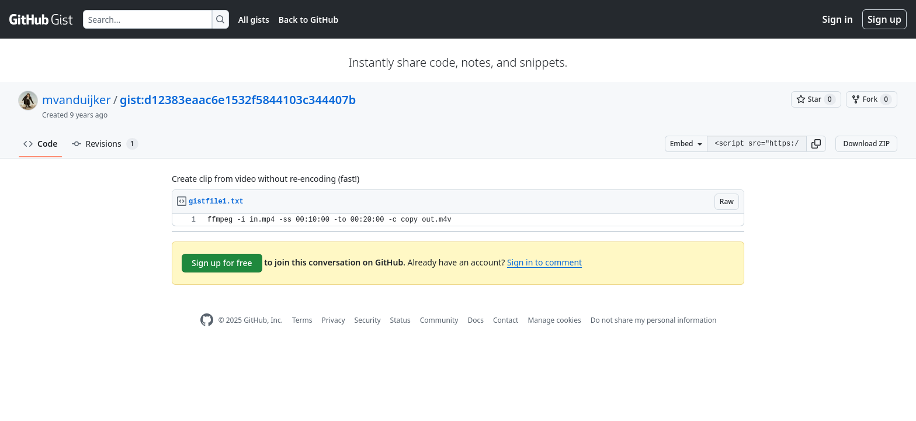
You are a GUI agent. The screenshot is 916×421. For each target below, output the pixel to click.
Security (368, 320)
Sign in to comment (544, 262)
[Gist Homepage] (41, 19)
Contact (505, 320)
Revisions (105, 144)
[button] (816, 144)
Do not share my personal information (654, 320)
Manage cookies (554, 320)
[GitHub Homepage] (207, 320)
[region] (458, 220)
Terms (302, 320)
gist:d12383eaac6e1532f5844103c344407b (238, 100)
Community (439, 320)
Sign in (838, 19)
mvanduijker (76, 100)
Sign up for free (222, 262)
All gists (253, 19)
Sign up (884, 19)
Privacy (333, 320)
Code (40, 143)
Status (400, 320)
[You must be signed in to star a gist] (816, 99)
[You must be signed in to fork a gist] (871, 99)
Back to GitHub (308, 19)
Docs (475, 320)
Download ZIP (866, 144)
